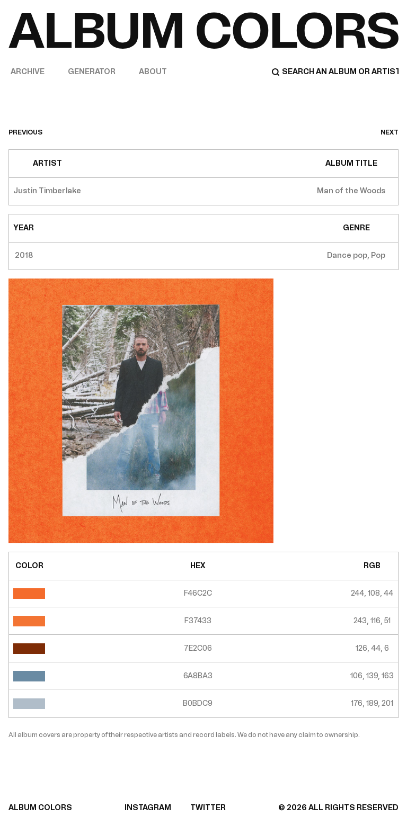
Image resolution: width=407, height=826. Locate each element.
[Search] (335, 72)
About (153, 71)
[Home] (203, 30)
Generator (92, 71)
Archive (28, 71)
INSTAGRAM (148, 807)
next (390, 132)
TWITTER (208, 807)
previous (25, 132)
